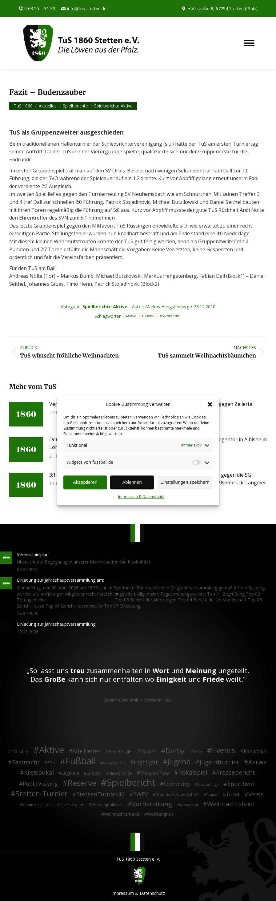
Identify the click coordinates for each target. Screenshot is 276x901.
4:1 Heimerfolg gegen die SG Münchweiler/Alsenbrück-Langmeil (226, 478)
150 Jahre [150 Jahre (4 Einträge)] (19, 751)
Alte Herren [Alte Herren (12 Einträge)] (87, 751)
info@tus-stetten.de (83, 9)
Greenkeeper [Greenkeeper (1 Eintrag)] (114, 763)
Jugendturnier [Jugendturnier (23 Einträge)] (219, 762)
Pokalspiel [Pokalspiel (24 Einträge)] (192, 773)
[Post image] (26, 414)
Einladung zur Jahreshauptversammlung (56, 624)
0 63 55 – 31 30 (36, 9)
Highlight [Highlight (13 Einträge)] (146, 762)
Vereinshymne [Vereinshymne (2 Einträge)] (71, 804)
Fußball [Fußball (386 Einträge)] (81, 761)
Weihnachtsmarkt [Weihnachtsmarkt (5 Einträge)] (122, 814)
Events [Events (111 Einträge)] (223, 750)
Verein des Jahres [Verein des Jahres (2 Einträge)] (37, 804)
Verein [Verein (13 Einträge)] (256, 794)
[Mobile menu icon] (249, 43)
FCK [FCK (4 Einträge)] (51, 763)
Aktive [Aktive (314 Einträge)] (51, 750)
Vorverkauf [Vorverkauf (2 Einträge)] (188, 804)
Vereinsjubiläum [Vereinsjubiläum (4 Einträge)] (107, 804)
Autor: (160, 306)
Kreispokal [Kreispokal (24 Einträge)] (39, 773)
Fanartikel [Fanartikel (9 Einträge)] (255, 752)
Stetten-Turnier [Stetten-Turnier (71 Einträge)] (41, 794)
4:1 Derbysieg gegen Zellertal (220, 404)
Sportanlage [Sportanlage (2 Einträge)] (208, 784)
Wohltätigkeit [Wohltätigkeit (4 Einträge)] (160, 814)
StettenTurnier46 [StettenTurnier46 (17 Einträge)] (100, 794)
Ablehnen (132, 482)
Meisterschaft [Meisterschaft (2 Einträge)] (120, 773)
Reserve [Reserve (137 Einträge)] (82, 783)
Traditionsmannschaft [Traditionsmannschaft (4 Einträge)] (177, 795)
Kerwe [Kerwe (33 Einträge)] (257, 762)
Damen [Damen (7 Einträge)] (148, 752)
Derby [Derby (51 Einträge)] (175, 751)
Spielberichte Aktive (104, 306)
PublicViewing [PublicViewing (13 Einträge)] (40, 784)
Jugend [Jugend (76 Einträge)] (179, 762)
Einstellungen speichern (184, 482)
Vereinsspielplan (33, 554)
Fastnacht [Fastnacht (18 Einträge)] (26, 762)
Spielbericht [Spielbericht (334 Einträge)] (131, 782)
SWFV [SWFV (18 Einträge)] (140, 794)
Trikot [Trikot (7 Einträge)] (233, 795)
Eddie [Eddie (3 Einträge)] (197, 751)
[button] (210, 404)
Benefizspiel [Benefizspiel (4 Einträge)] (120, 751)
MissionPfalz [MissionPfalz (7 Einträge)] (154, 773)
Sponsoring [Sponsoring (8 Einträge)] (177, 784)
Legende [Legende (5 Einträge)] (70, 773)
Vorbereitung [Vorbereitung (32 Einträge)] (152, 804)
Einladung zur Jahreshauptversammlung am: (60, 580)
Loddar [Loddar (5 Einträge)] (94, 773)
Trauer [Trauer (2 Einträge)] (212, 795)
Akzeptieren (85, 482)
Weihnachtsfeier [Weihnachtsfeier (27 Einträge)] (231, 804)
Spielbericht (170, 316)
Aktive (131, 316)
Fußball (148, 316)
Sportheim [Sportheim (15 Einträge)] (241, 784)
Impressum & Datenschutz (141, 496)
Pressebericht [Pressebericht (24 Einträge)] (235, 773)
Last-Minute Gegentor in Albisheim (226, 439)
